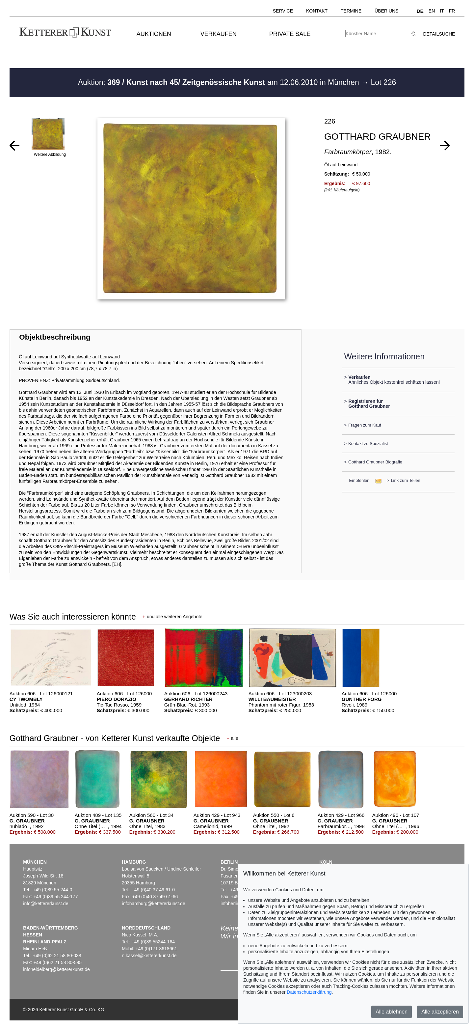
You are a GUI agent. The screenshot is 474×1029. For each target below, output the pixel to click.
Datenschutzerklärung (309, 992)
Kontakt (317, 11)
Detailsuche (439, 34)
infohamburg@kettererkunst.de (153, 903)
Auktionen (154, 34)
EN (432, 11)
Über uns (386, 11)
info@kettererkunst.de (45, 903)
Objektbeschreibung (54, 337)
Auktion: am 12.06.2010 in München (219, 82)
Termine (351, 11)
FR (452, 11)
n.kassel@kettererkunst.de (149, 955)
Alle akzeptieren (440, 1012)
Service (283, 11)
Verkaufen (218, 34)
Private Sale (289, 34)
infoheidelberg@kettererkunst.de (56, 969)
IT (442, 11)
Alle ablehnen (392, 1012)
